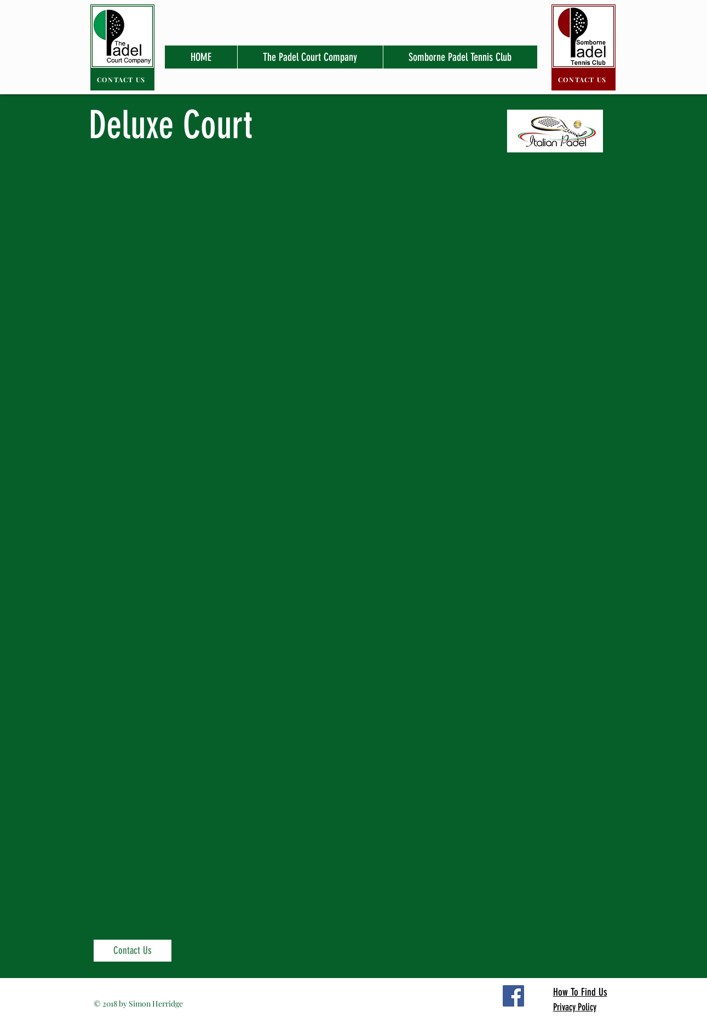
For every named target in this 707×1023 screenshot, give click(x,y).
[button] (310, 57)
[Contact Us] (132, 951)
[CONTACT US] (122, 79)
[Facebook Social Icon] (513, 996)
